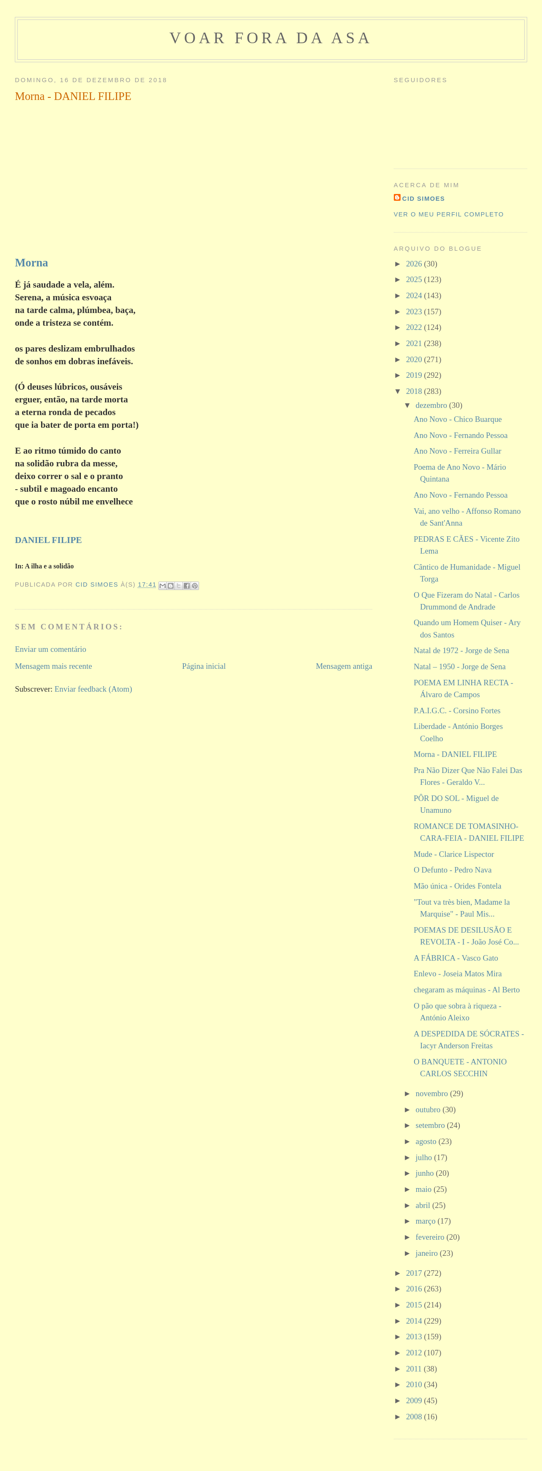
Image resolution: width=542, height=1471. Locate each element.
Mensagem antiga (344, 666)
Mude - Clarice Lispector (454, 854)
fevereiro (431, 1237)
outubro (429, 1109)
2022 (415, 327)
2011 (415, 1368)
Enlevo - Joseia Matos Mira (458, 973)
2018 (415, 391)
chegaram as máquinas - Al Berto (467, 989)
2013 (415, 1336)
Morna (31, 262)
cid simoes (423, 198)
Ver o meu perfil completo (449, 214)
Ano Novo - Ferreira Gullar (457, 450)
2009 (415, 1400)
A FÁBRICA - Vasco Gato (456, 957)
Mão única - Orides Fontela (457, 885)
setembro (431, 1125)
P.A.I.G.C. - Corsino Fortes (457, 710)
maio (425, 1189)
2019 (415, 375)
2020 (415, 359)
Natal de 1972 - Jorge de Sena (461, 650)
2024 (415, 295)
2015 (415, 1304)
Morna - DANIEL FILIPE (455, 754)
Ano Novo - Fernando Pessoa (461, 435)
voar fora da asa (271, 38)
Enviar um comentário (50, 649)
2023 (415, 311)
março (427, 1220)
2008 (415, 1416)
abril (424, 1205)
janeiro (428, 1253)
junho (426, 1173)
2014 (415, 1320)
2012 (415, 1352)
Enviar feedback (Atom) (93, 688)
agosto (427, 1141)
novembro (433, 1093)
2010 (415, 1384)
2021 (415, 343)
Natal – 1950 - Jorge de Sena (460, 666)
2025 (415, 279)
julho (425, 1157)
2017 (415, 1273)
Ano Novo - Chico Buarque (458, 419)
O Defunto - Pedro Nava (453, 869)
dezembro (432, 405)
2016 (415, 1288)
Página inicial (204, 666)
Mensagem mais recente (53, 666)
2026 (415, 263)
